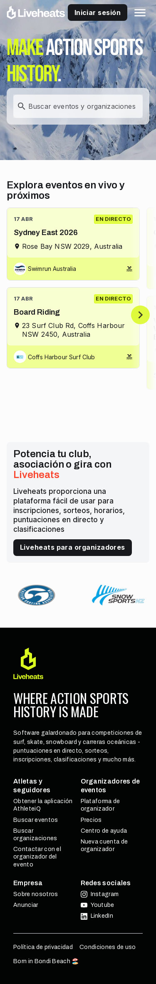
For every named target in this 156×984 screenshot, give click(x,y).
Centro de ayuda (104, 831)
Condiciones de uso (107, 947)
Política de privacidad (43, 947)
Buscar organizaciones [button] (35, 834)
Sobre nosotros (35, 894)
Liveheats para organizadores (72, 547)
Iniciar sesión (97, 12)
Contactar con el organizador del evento (37, 856)
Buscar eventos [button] (35, 820)
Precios (91, 820)
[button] (140, 12)
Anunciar (25, 905)
